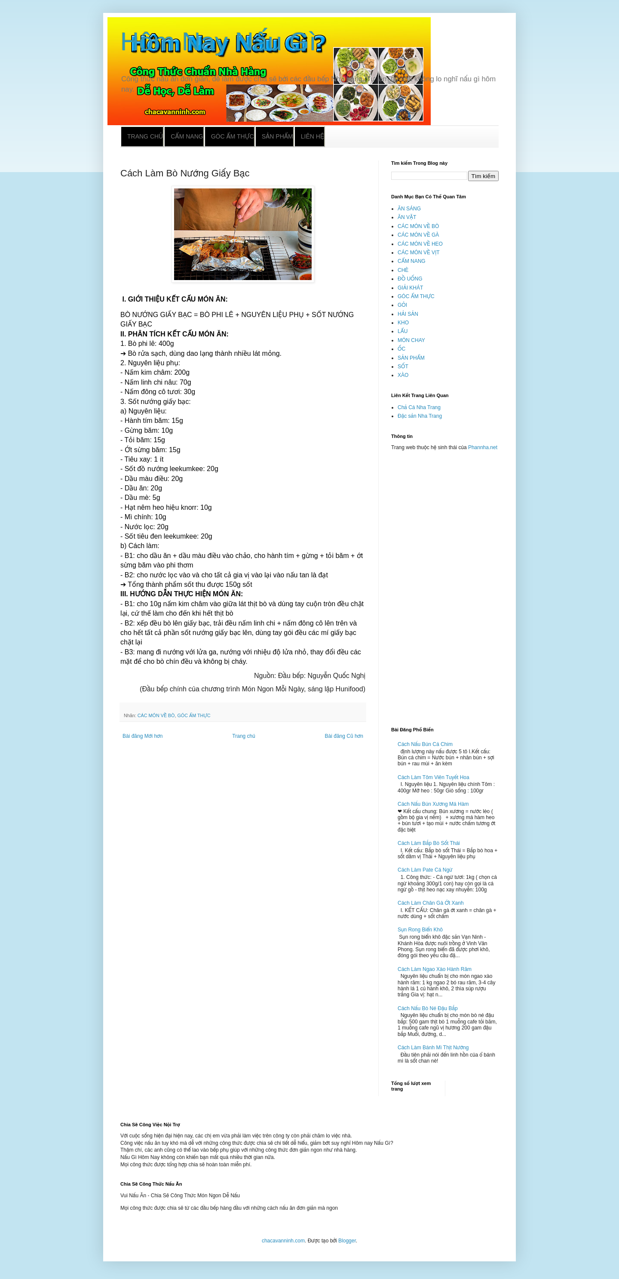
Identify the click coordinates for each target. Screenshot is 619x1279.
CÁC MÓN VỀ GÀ (418, 235)
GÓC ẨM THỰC (193, 715)
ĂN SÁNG (409, 209)
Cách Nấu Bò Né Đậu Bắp (428, 1008)
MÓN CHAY (411, 340)
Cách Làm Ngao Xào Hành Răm (435, 969)
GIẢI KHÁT (410, 288)
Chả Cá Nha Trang (419, 407)
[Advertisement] (445, 585)
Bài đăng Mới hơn (142, 736)
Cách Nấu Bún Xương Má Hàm (433, 804)
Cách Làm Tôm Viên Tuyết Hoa (433, 777)
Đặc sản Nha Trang (420, 416)
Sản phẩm (277, 136)
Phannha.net (482, 447)
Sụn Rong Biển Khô (420, 930)
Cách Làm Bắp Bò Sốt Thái (429, 843)
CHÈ (403, 270)
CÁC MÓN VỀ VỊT (419, 253)
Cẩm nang (187, 136)
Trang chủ (145, 136)
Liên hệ (312, 136)
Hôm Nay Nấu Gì (218, 41)
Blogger (347, 1241)
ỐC (401, 349)
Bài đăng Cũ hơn (344, 736)
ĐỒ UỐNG (410, 279)
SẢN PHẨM (411, 358)
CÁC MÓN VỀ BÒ (156, 715)
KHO (403, 323)
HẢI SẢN (408, 314)
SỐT (403, 367)
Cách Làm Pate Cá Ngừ (425, 870)
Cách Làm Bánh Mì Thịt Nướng (433, 1048)
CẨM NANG (412, 261)
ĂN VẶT (407, 217)
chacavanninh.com (283, 1241)
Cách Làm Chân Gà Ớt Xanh (431, 903)
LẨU (403, 331)
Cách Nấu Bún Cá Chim (425, 744)
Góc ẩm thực (232, 136)
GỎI (402, 305)
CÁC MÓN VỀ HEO (420, 244)
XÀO (403, 375)
